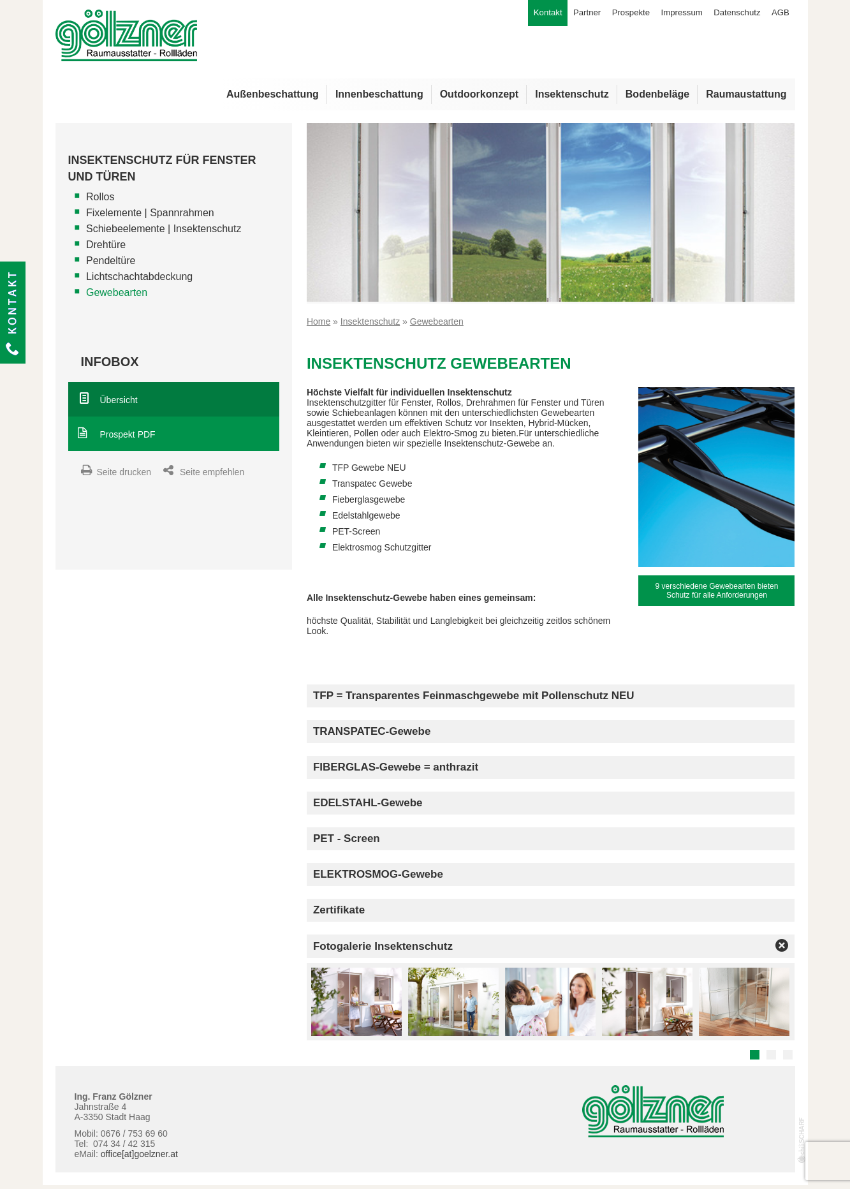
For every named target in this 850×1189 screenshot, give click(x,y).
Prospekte (617, 15)
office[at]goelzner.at (139, 1157)
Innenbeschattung (379, 97)
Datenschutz (732, 15)
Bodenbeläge (657, 97)
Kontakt (13, 313)
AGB (779, 15)
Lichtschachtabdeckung (139, 280)
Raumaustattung (746, 97)
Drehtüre (106, 248)
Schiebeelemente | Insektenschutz (163, 232)
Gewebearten (116, 296)
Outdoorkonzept (479, 97)
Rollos (100, 200)
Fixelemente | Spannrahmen (150, 216)
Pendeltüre (110, 264)
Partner (570, 15)
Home (318, 325)
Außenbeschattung (272, 97)
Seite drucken (124, 476)
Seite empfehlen (212, 476)
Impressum (672, 15)
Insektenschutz (572, 97)
